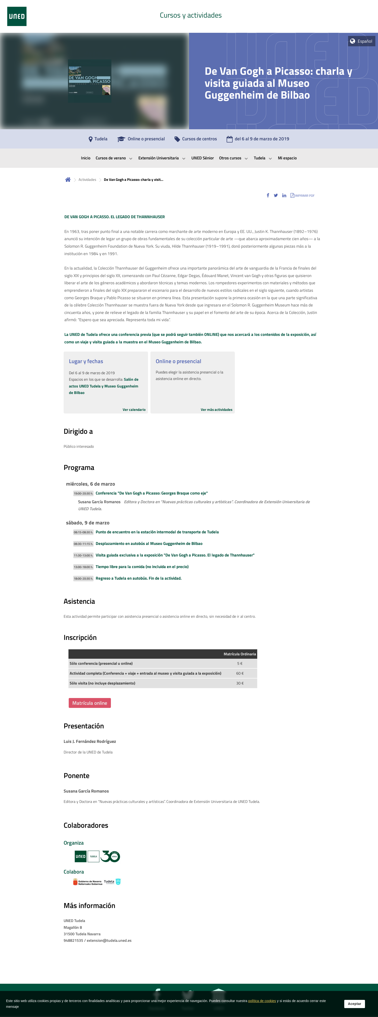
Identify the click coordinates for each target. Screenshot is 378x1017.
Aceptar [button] (354, 1004)
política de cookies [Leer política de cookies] (262, 1001)
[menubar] (189, 158)
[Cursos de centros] (196, 140)
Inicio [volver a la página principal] (68, 179)
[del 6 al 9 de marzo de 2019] (258, 140)
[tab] (189, 16)
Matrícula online (89, 703)
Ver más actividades (216, 409)
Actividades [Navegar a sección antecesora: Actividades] (87, 179)
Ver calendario (134, 409)
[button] (267, 195)
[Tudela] (98, 140)
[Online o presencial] (141, 140)
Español (365, 41)
